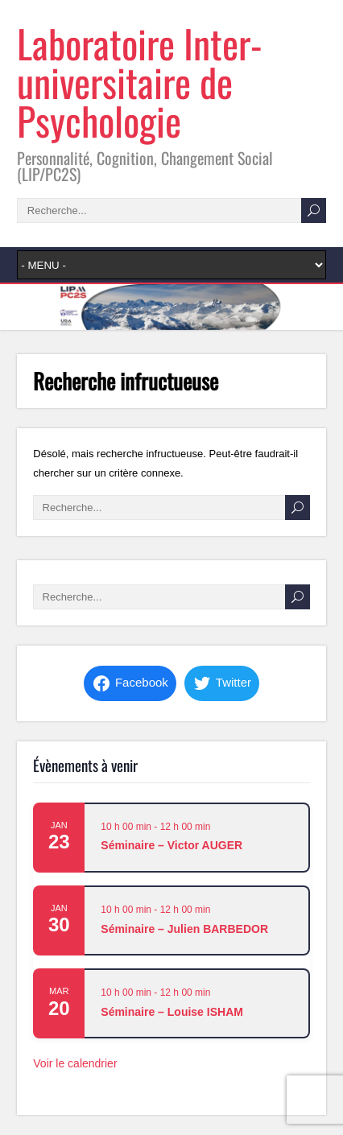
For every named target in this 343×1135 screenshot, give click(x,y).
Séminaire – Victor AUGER (171, 845)
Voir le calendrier (75, 1063)
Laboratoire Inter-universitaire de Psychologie (139, 81)
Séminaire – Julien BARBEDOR (184, 928)
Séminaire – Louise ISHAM (172, 1011)
